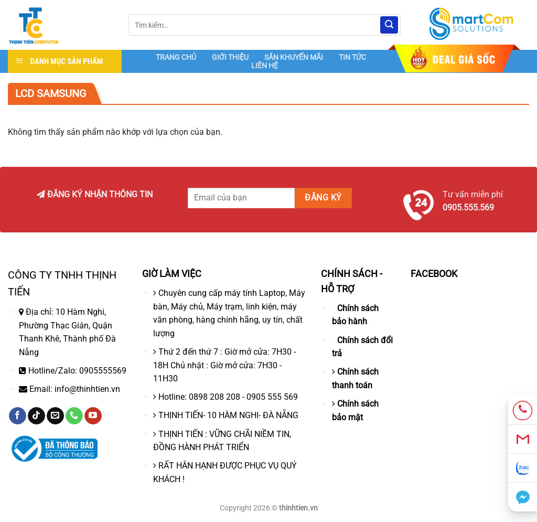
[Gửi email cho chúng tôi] (55, 416)
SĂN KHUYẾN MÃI (293, 57)
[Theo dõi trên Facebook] (17, 416)
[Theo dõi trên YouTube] (93, 416)
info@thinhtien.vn (87, 389)
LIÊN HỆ (264, 65)
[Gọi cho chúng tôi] (74, 416)
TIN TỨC (352, 57)
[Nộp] (389, 25)
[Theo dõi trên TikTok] (36, 416)
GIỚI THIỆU (230, 57)
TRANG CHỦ (176, 57)
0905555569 (102, 371)
